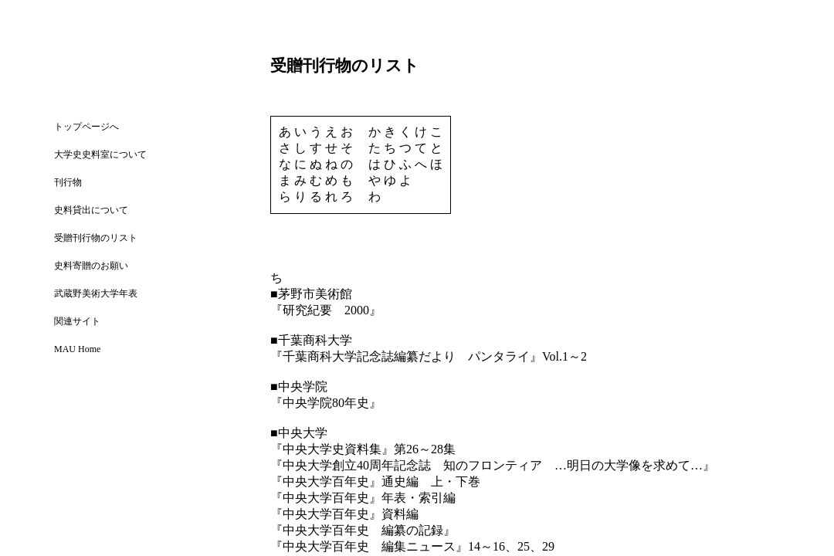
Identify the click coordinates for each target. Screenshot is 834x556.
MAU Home (77, 349)
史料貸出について (91, 210)
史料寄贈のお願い (91, 265)
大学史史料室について (100, 154)
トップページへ (86, 126)
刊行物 (68, 182)
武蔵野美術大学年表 (95, 293)
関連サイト (77, 321)
